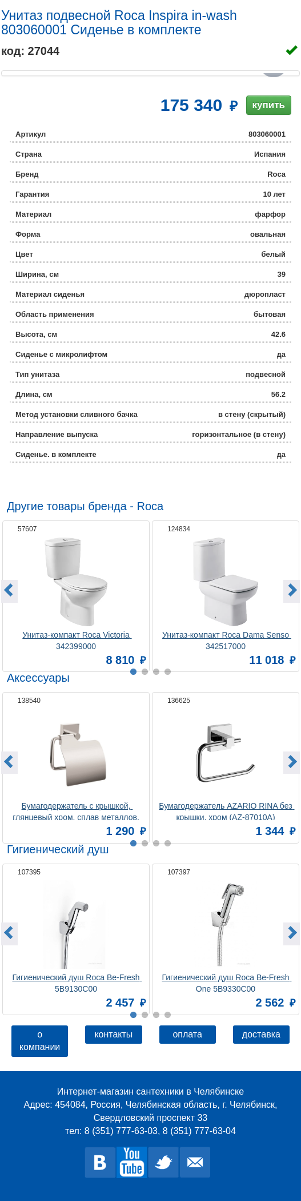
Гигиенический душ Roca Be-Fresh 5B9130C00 (77, 982)
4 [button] (168, 1015)
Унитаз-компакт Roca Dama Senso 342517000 (226, 639)
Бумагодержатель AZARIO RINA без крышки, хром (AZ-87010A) (226, 810)
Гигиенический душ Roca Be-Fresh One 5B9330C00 (226, 982)
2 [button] (145, 1015)
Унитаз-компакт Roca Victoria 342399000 (76, 639)
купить (268, 105)
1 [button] (133, 1015)
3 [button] (156, 1015)
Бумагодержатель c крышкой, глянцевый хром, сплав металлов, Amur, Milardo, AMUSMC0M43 (77, 810)
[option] (76, 595)
